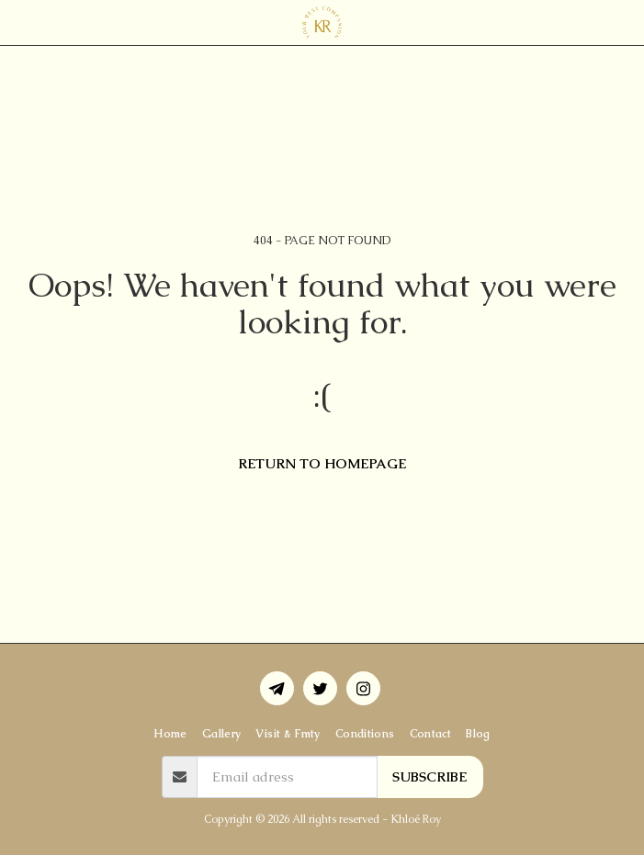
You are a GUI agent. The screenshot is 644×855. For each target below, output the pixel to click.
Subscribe (429, 776)
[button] (20, 22)
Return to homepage (322, 463)
